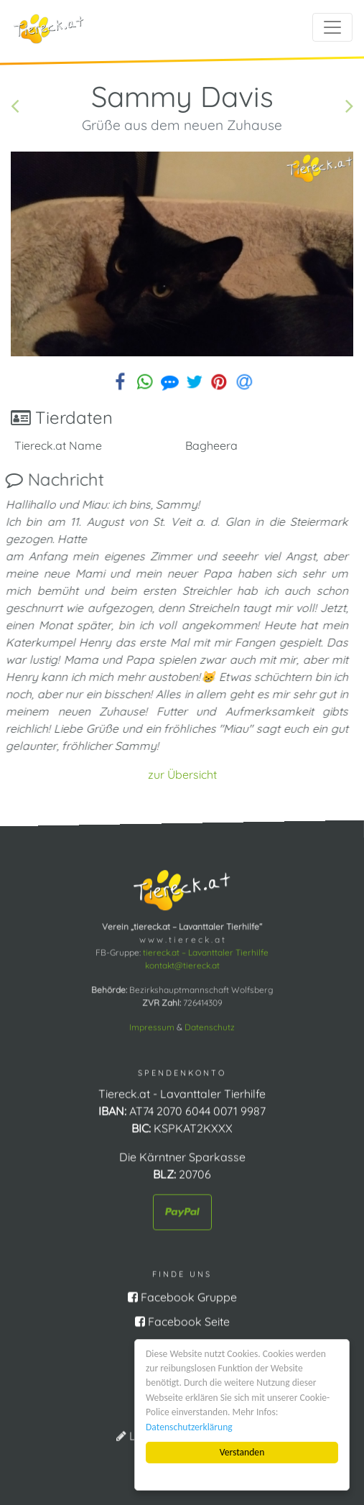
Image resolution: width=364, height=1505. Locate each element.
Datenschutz (210, 1026)
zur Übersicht (182, 774)
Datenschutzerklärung (189, 1427)
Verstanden (242, 1452)
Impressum (151, 1026)
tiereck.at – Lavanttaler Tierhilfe (206, 951)
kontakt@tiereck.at (182, 964)
